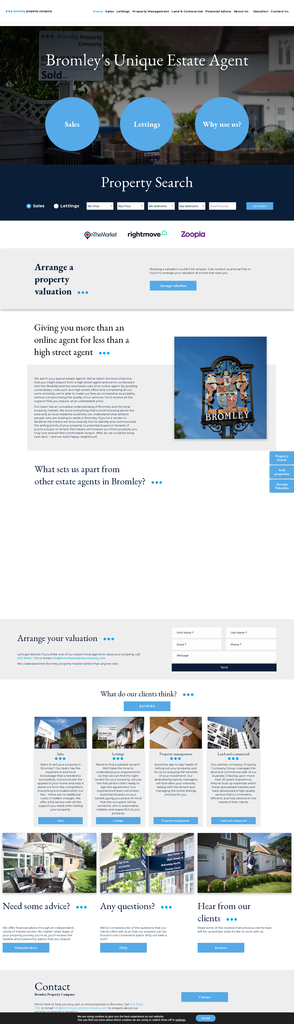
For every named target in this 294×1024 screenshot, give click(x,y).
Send (224, 667)
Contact (205, 997)
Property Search (281, 458)
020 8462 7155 (274, 4)
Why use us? (222, 124)
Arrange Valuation (282, 486)
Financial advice (26, 947)
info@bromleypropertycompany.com (79, 658)
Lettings (147, 124)
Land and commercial (233, 820)
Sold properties (281, 472)
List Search (260, 206)
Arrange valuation (171, 285)
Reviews (221, 947)
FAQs (123, 947)
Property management (176, 820)
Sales (72, 124)
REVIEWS (147, 706)
